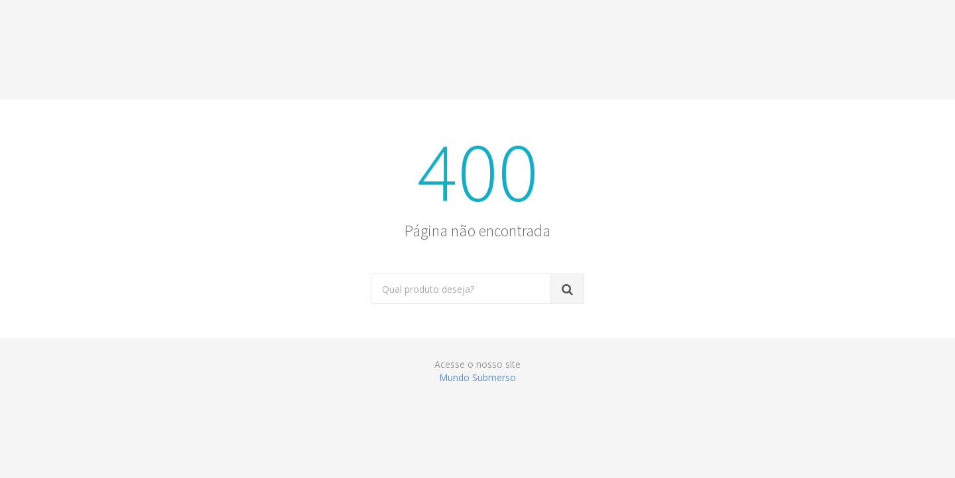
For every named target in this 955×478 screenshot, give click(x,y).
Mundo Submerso (477, 377)
